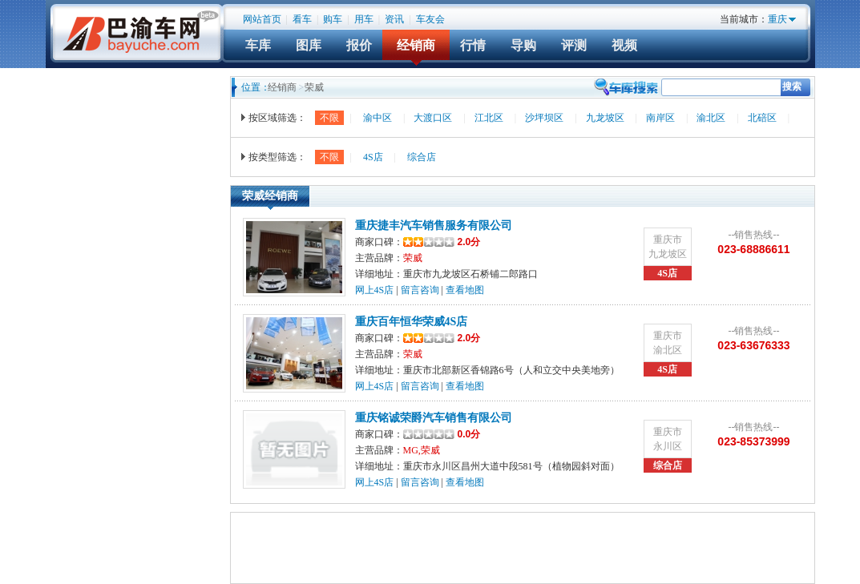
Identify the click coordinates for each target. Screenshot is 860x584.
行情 (473, 45)
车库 (258, 45)
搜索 (791, 86)
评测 (574, 45)
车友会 (430, 19)
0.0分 (469, 434)
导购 (523, 45)
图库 (308, 45)
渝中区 (377, 117)
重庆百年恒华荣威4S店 (411, 322)
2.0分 (442, 242)
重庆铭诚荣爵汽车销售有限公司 (433, 418)
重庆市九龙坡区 (667, 247)
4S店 (373, 157)
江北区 (488, 117)
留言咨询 (420, 290)
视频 (624, 45)
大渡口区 (433, 117)
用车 (363, 19)
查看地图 (465, 290)
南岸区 (660, 117)
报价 (359, 45)
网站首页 (262, 19)
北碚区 (762, 117)
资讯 (394, 19)
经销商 (416, 45)
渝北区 (710, 117)
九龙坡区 (605, 117)
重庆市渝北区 (667, 343)
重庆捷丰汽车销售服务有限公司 (433, 226)
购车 (332, 19)
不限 (329, 117)
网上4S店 (374, 290)
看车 (302, 19)
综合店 (421, 157)
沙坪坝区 (544, 117)
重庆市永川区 (667, 439)
